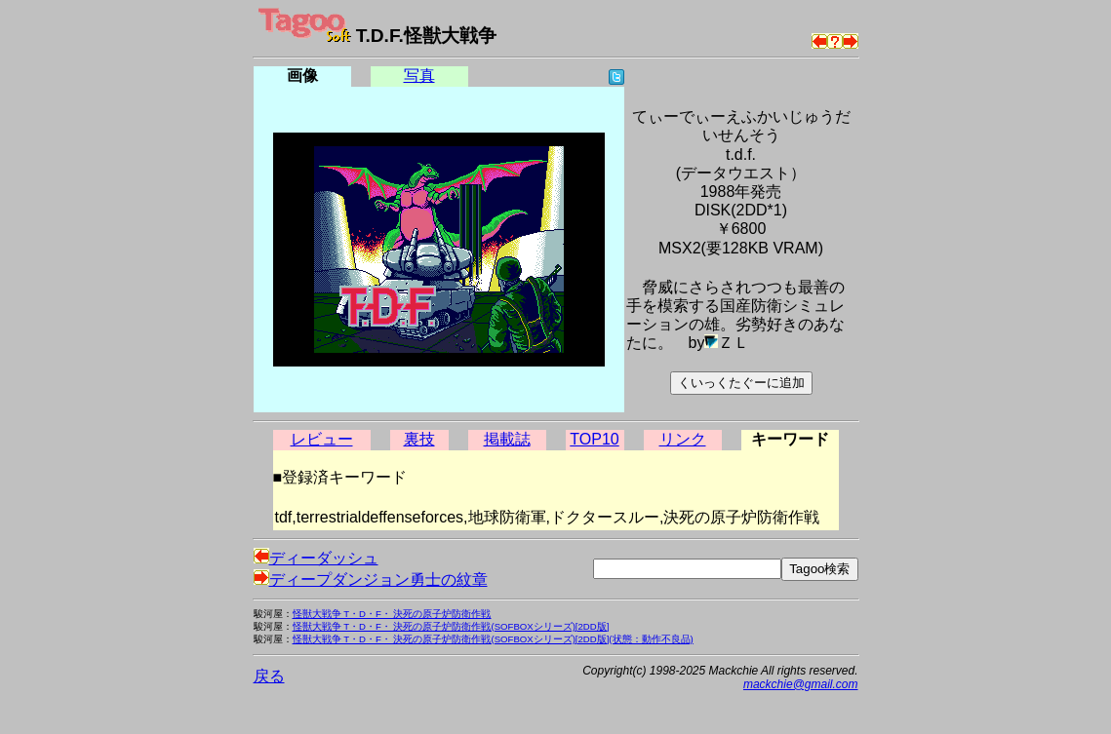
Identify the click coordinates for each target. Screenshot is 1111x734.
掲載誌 (507, 439)
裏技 (419, 439)
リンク (682, 439)
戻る (269, 676)
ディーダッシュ (316, 558)
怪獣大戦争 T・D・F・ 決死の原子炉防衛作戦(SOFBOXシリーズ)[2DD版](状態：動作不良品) (493, 639)
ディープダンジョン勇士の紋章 (371, 579)
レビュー (322, 439)
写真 (419, 75)
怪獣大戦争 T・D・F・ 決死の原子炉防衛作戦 (392, 613)
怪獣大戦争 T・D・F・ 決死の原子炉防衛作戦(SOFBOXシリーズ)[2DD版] (451, 626)
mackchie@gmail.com (800, 684)
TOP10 (594, 439)
